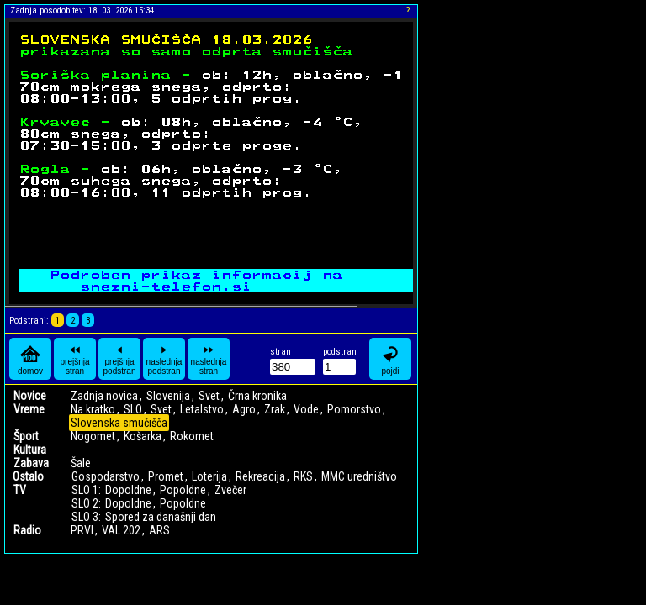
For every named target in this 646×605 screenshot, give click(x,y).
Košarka (143, 436)
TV (20, 490)
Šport (26, 436)
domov (30, 359)
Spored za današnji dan (160, 516)
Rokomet (192, 436)
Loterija (209, 476)
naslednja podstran (164, 359)
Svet (209, 395)
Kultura (30, 449)
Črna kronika (257, 395)
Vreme (29, 409)
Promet (165, 476)
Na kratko (93, 409)
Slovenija (168, 395)
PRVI (82, 530)
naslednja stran (209, 359)
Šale (81, 463)
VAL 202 (121, 530)
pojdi (390, 359)
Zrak (274, 409)
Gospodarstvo (105, 476)
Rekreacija (260, 476)
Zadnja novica (104, 395)
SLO (133, 409)
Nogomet (93, 436)
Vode (306, 409)
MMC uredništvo (359, 476)
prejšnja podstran (119, 359)
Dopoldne (128, 490)
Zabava (31, 463)
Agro (244, 409)
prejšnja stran (74, 359)
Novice (30, 395)
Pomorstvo (354, 409)
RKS (303, 476)
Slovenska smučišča (119, 422)
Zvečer (230, 490)
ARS (159, 530)
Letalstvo (202, 409)
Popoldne (183, 490)
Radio (27, 530)
